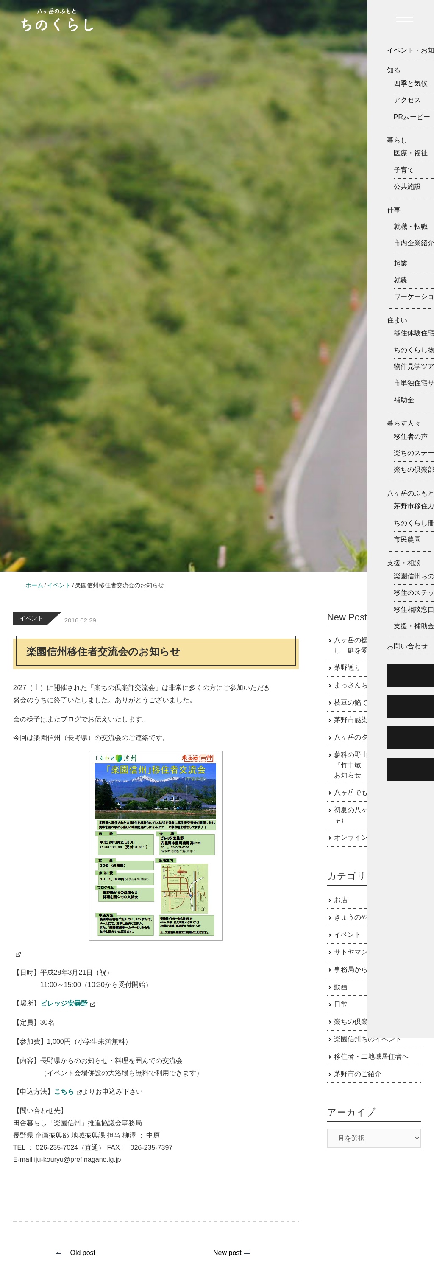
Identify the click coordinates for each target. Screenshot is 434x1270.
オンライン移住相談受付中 (374, 837)
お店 (341, 899)
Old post (82, 1252)
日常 (341, 1004)
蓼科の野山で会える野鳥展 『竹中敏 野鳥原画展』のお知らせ (378, 765)
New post (227, 1252)
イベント (31, 618)
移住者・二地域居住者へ (371, 1056)
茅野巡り (347, 667)
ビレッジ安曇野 (64, 1003)
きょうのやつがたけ (364, 917)
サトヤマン (351, 952)
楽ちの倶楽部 (354, 1021)
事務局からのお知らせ (368, 969)
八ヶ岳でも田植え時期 (368, 792)
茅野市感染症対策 (361, 719)
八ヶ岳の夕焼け (357, 737)
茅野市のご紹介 (357, 1073)
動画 (341, 986)
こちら (64, 1091)
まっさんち (351, 685)
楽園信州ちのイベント (368, 1039)
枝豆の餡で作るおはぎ (368, 702)
